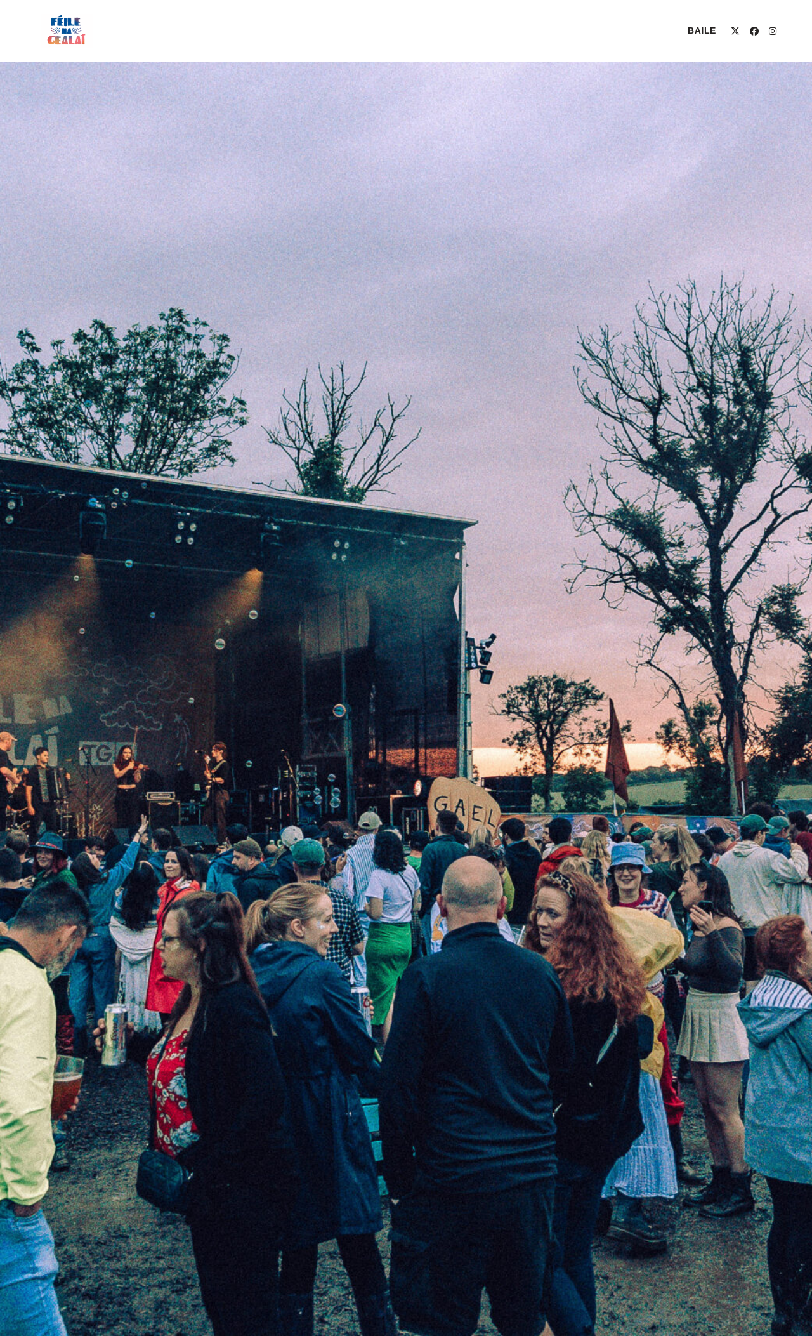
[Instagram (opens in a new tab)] (772, 31)
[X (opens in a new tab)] (735, 31)
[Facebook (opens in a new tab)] (754, 31)
